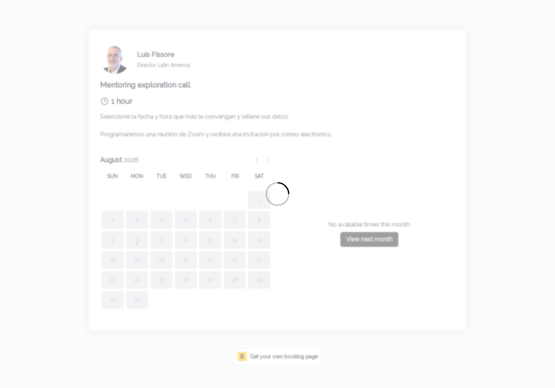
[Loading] (277, 194)
